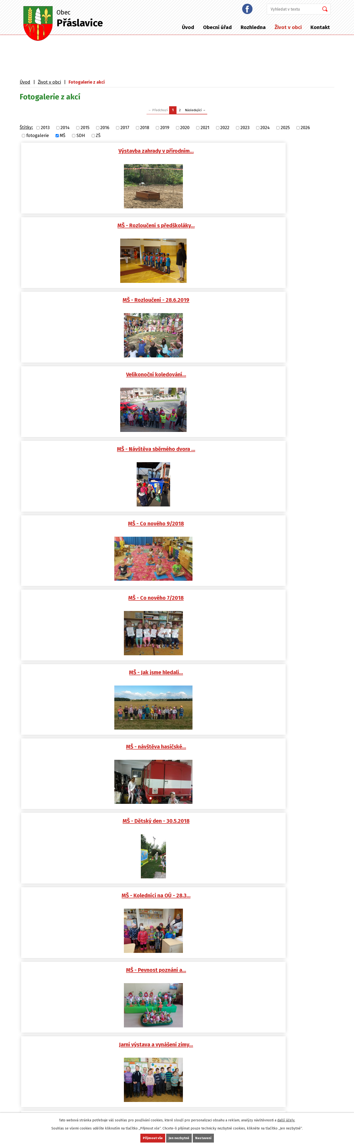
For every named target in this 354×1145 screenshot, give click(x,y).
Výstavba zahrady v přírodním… (74, 151)
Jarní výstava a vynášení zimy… (75, 452)
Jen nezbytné (179, 1138)
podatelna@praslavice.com (53, 958)
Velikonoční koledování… (75, 226)
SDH (80, 135)
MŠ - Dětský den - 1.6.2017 (179, 678)
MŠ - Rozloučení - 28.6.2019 (284, 151)
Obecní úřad (217, 27)
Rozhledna (253, 27)
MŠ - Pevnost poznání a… (284, 377)
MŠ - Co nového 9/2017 (75, 602)
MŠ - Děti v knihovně (74, 527)
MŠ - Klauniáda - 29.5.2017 (284, 678)
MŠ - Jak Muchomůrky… (179, 828)
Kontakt (320, 27)
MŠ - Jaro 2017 (75, 828)
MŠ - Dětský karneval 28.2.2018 (179, 452)
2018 (144, 127)
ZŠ (98, 135)
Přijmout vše (152, 1138)
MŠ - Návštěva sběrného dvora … (180, 226)
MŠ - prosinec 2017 (284, 527)
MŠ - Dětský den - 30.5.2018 (74, 377)
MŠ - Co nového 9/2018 (284, 226)
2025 (285, 127)
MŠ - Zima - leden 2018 (179, 527)
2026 (305, 127)
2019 (164, 127)
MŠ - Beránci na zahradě (179, 602)
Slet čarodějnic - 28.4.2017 (75, 753)
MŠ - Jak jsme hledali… (179, 301)
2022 (224, 127)
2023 (245, 127)
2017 (124, 127)
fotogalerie (37, 135)
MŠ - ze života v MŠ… (285, 828)
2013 (45, 127)
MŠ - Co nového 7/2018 (75, 301)
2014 (65, 127)
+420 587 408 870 (42, 981)
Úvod (188, 27)
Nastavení (203, 1138)
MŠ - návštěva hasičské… (284, 301)
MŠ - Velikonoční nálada (284, 753)
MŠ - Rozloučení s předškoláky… (179, 151)
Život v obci (288, 27)
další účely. (286, 1120)
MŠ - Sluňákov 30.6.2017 (284, 602)
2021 (205, 127)
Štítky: (26, 127)
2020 (185, 127)
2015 (85, 127)
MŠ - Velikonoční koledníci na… (180, 753)
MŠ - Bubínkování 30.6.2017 (75, 678)
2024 (265, 127)
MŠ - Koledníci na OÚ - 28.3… (179, 377)
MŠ (62, 135)
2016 (104, 127)
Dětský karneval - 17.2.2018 (284, 452)
